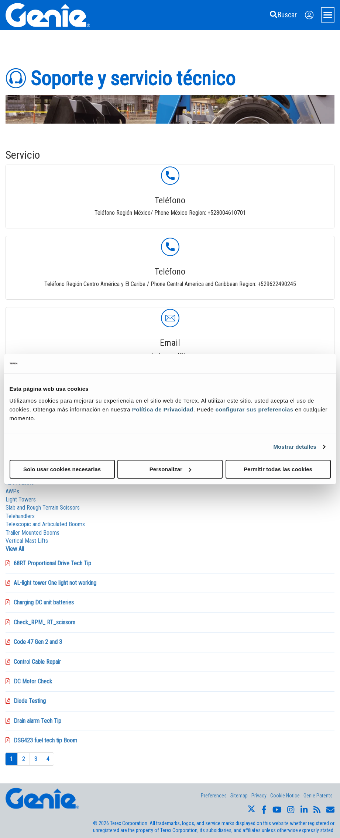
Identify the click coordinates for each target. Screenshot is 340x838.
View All (15, 548)
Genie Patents (318, 796)
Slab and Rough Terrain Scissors (43, 507)
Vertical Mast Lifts (27, 540)
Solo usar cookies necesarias (62, 469)
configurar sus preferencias (254, 409)
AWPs (12, 491)
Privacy (259, 796)
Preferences (214, 796)
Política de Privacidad (162, 409)
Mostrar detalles (294, 447)
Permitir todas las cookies (278, 469)
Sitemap (239, 796)
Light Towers (21, 499)
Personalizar (170, 469)
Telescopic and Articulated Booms (45, 524)
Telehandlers (20, 516)
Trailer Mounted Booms (32, 532)
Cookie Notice (285, 796)
